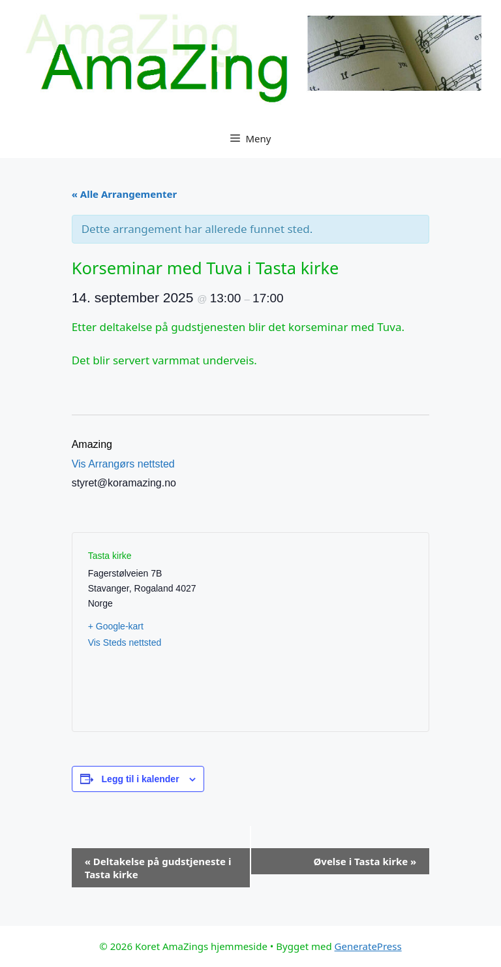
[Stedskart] (332, 632)
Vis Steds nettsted (125, 642)
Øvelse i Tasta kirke (364, 861)
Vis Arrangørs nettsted (123, 463)
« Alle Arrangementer (124, 193)
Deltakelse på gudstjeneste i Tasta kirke (158, 868)
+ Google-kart (116, 626)
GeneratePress (368, 946)
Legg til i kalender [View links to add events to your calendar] (140, 779)
